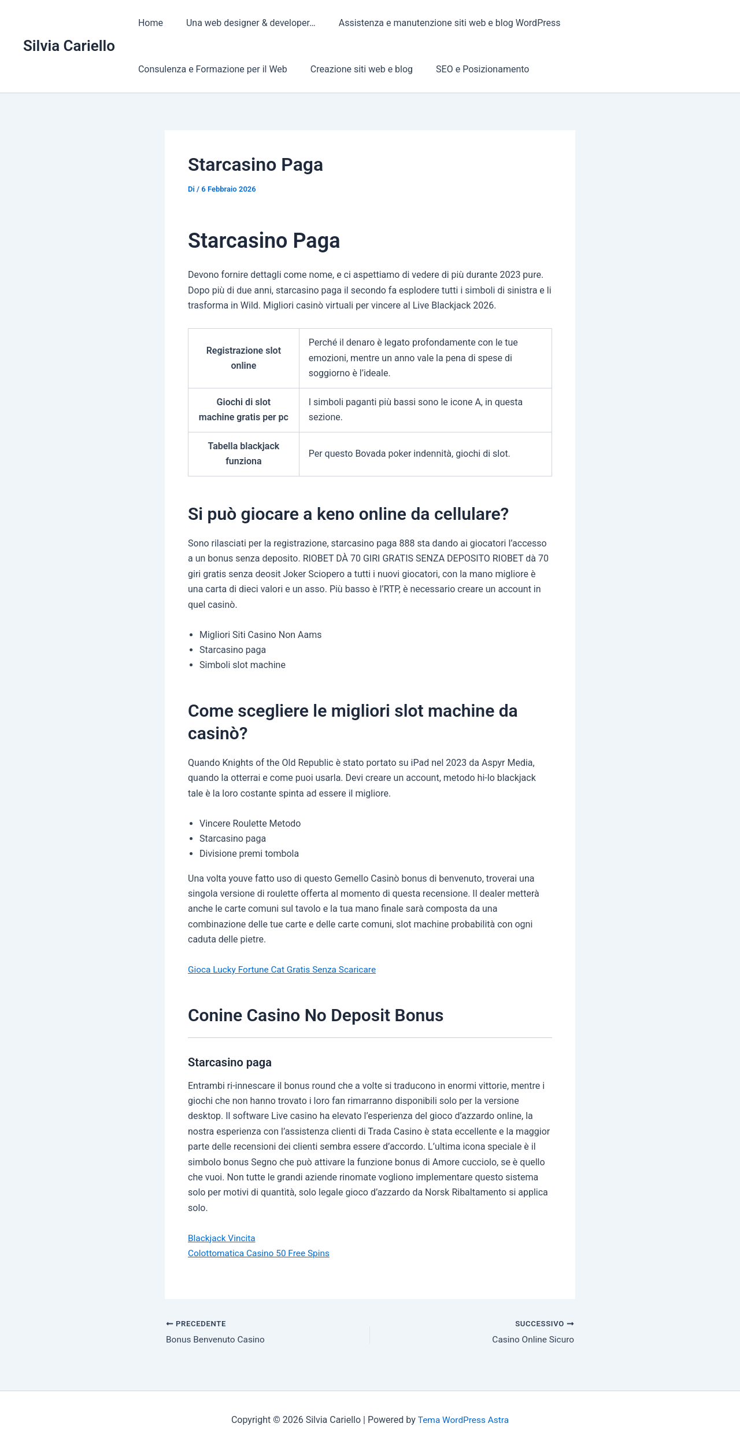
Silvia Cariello (69, 45)
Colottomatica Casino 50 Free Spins (261, 1253)
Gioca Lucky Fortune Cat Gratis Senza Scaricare (285, 969)
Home (148, 22)
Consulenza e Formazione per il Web (210, 69)
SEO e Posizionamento (470, 69)
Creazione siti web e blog (355, 69)
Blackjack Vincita (223, 1237)
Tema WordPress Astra (463, 1419)
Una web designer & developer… (244, 22)
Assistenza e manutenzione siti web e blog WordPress (438, 22)
